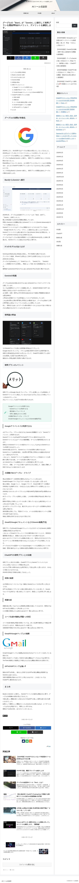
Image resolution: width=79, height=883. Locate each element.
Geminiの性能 (16, 79)
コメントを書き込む (27, 864)
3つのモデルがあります (18, 77)
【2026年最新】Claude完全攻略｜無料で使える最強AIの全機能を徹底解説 (66, 52)
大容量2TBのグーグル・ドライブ (23, 89)
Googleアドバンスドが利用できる (23, 87)
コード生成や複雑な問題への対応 (23, 102)
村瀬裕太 (64, 112)
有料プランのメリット (18, 84)
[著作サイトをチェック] (23, 741)
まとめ (14, 109)
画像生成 (16, 99)
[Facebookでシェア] (19, 58)
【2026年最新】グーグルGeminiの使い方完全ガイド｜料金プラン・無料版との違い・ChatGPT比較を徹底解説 (66, 62)
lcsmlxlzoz (59, 129)
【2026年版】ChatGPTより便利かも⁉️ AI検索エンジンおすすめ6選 (66, 84)
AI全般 (5, 715)
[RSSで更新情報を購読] (30, 741)
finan (62, 103)
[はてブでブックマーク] (27, 58)
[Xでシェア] (11, 58)
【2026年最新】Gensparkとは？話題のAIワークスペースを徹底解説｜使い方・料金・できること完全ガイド (66, 41)
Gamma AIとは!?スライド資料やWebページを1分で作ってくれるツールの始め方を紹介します (66, 136)
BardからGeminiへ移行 (18, 75)
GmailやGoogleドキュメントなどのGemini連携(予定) (28, 92)
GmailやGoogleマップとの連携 (22, 104)
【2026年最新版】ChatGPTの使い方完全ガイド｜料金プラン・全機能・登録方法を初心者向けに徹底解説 (66, 73)
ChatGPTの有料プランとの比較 (21, 94)
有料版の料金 (16, 82)
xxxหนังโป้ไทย (60, 141)
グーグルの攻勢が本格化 (19, 72)
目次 (24, 69)
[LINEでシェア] (35, 58)
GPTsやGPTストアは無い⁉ (21, 107)
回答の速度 (17, 97)
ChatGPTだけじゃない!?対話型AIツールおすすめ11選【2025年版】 (66, 100)
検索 (57, 22)
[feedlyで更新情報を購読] (27, 741)
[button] (43, 58)
